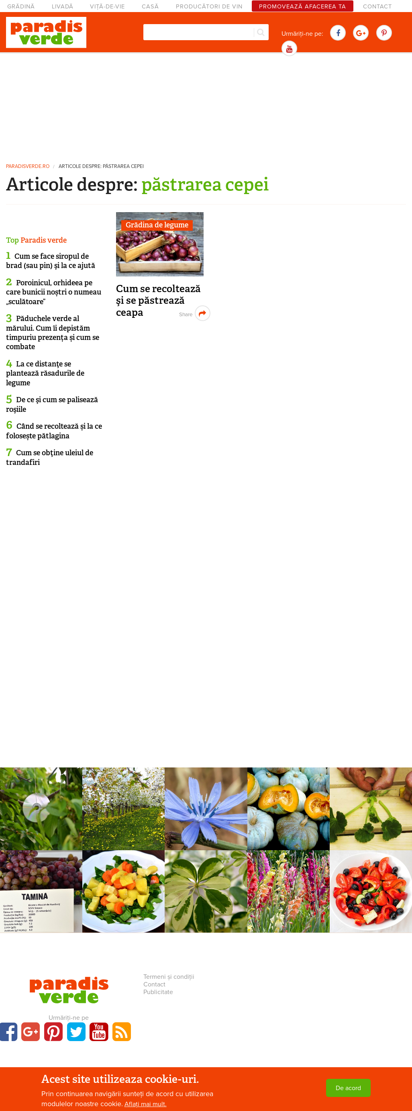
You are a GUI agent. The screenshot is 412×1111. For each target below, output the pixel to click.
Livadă (62, 6)
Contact (377, 6)
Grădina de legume (157, 225)
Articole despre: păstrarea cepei (101, 167)
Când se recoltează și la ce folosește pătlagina (54, 430)
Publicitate (158, 992)
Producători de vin (209, 6)
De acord (348, 1088)
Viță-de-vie (107, 6)
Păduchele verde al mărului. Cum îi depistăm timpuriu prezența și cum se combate (52, 333)
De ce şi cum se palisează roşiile (52, 404)
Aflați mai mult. (145, 1104)
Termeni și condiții (168, 977)
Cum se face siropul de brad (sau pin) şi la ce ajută (50, 261)
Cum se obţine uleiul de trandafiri (49, 457)
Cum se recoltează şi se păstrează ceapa (158, 300)
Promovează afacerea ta (302, 6)
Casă (150, 6)
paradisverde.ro (27, 167)
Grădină (21, 6)
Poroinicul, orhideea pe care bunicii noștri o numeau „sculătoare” (53, 292)
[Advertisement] (206, 106)
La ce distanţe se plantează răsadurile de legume (45, 373)
